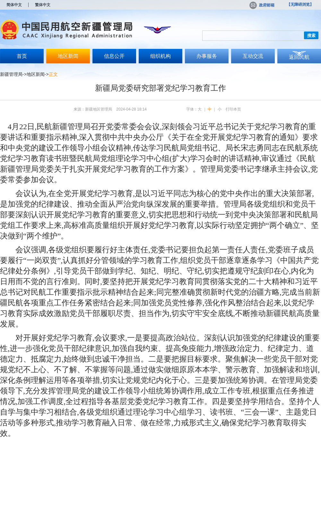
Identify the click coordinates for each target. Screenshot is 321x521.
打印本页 (233, 109)
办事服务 (206, 56)
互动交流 (253, 56)
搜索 (311, 35)
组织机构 (160, 56)
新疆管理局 (11, 74)
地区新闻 (68, 56)
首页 (22, 56)
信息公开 (114, 56)
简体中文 (14, 5)
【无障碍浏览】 (300, 4)
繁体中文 (42, 5)
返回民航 (299, 57)
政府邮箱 (261, 5)
